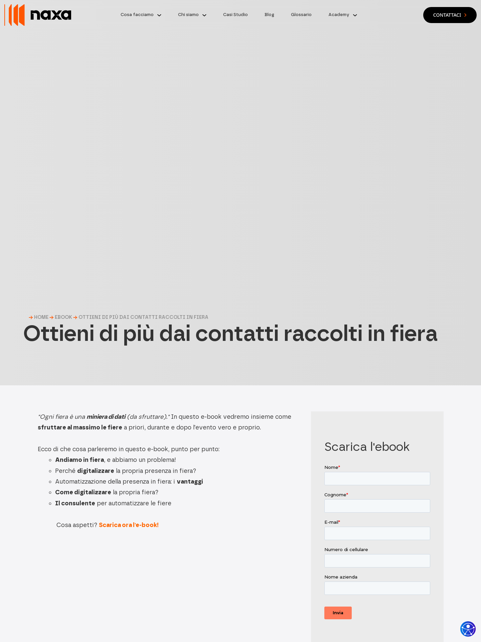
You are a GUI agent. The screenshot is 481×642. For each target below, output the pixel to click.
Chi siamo (188, 14)
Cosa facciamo (137, 14)
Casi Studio (235, 14)
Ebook (63, 317)
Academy (338, 14)
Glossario (301, 14)
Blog (269, 14)
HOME (41, 317)
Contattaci (450, 15)
